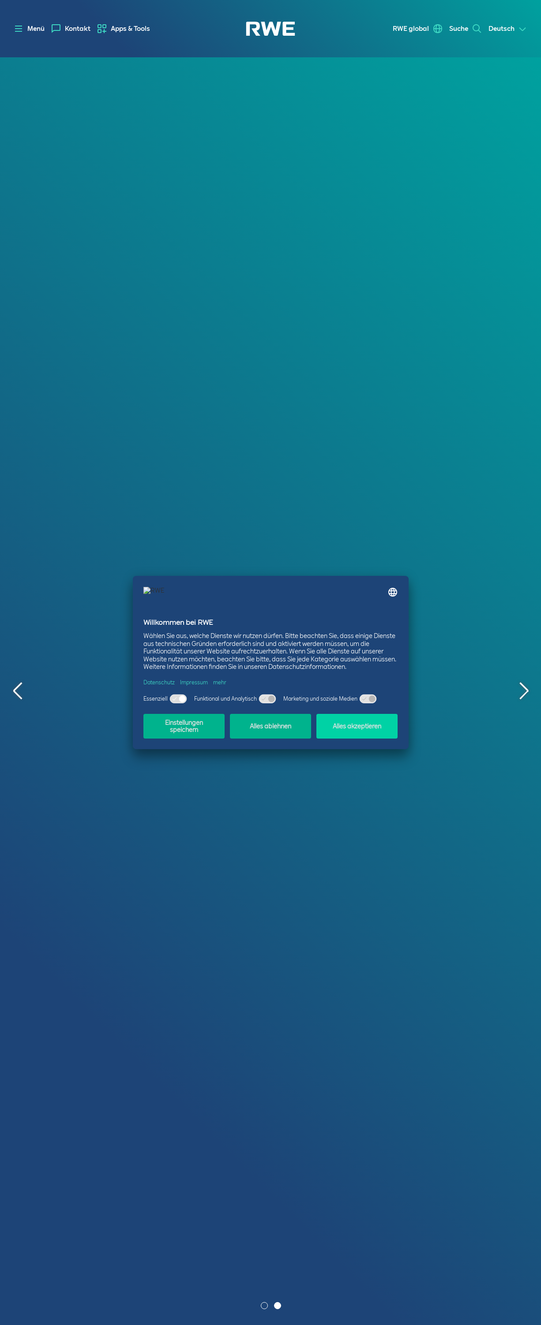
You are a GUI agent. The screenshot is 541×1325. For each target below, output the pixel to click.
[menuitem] (71, 29)
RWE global (411, 29)
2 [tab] (278, 1306)
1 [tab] (265, 1306)
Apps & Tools (130, 29)
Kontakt (77, 29)
